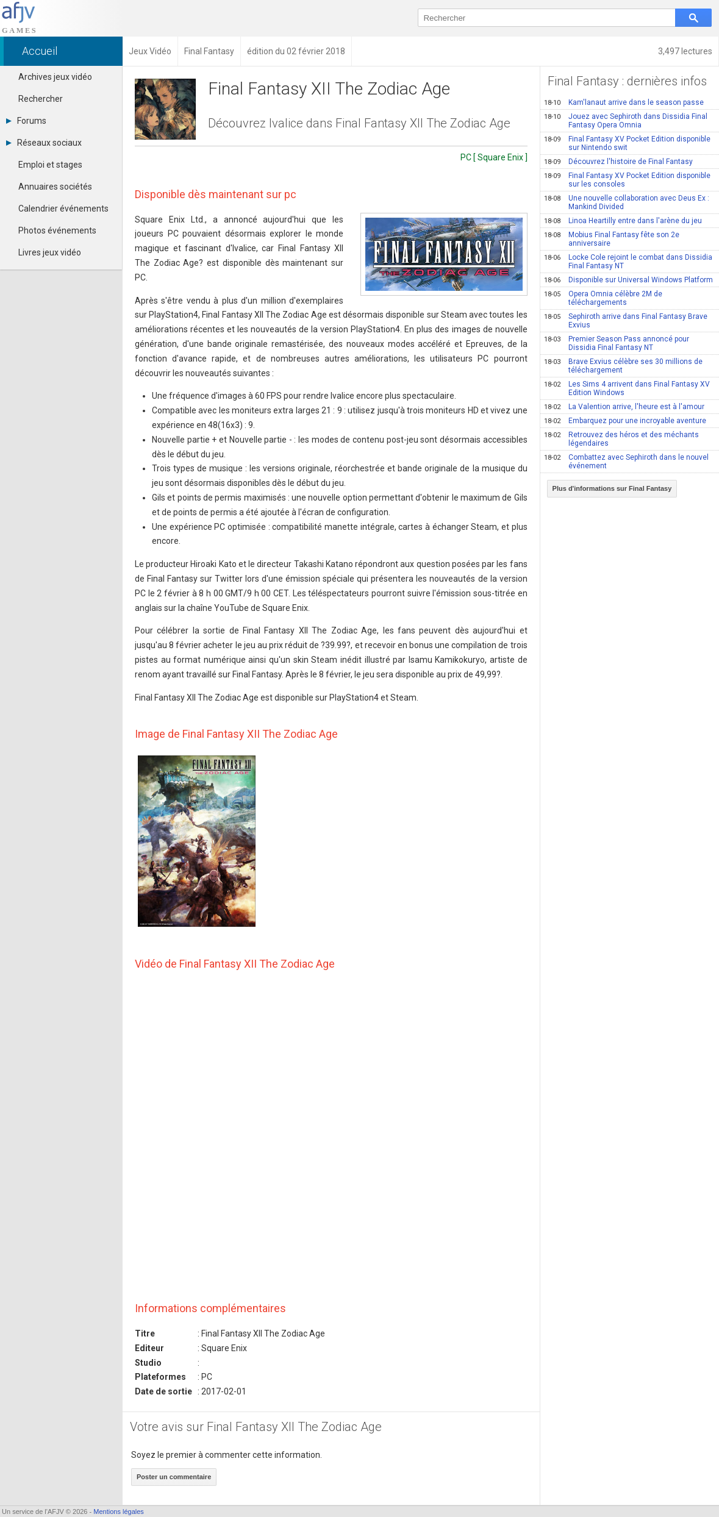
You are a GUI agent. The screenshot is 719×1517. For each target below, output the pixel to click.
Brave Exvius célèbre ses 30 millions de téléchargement (623, 365)
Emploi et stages (50, 165)
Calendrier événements (63, 208)
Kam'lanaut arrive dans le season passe (624, 102)
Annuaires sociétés (55, 186)
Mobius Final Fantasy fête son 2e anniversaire (611, 239)
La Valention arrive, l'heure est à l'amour (624, 406)
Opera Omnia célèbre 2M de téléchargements (603, 298)
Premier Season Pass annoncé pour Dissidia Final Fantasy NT (616, 343)
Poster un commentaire (174, 1476)
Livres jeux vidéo (49, 252)
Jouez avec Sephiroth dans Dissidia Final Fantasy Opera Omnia (625, 120)
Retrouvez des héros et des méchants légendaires (621, 439)
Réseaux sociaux (44, 143)
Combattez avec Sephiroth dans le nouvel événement (626, 461)
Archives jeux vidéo (55, 77)
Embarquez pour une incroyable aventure (625, 420)
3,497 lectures (685, 51)
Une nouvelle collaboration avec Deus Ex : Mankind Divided (626, 202)
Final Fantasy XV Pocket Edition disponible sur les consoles (627, 179)
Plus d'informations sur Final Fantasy (612, 488)
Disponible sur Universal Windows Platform (628, 280)
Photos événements (57, 230)
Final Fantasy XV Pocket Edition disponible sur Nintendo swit (627, 143)
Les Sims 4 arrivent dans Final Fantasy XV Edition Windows (627, 388)
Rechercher (40, 99)
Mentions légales (118, 1511)
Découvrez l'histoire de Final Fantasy (618, 161)
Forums (26, 121)
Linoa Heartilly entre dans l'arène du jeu (623, 220)
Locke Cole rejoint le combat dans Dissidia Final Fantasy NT (628, 261)
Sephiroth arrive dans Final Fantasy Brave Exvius (625, 320)
